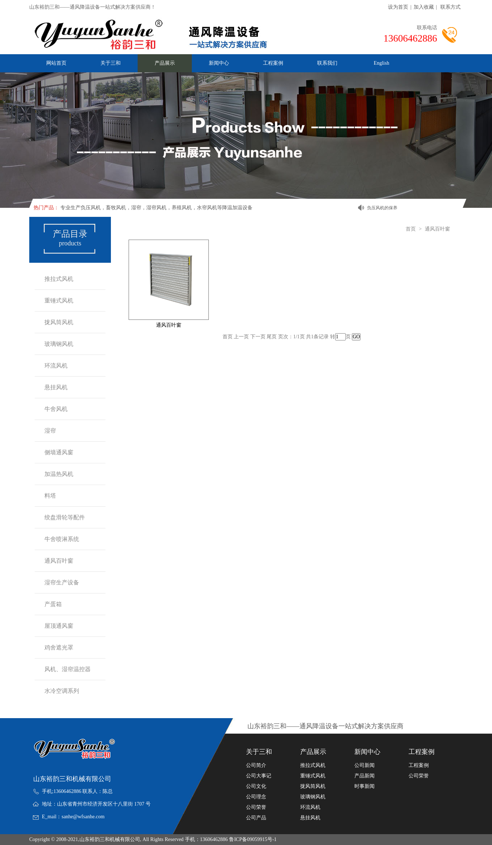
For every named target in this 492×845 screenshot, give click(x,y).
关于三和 (110, 63)
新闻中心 (219, 63)
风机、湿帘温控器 (67, 669)
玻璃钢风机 (58, 344)
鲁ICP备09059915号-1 (252, 839)
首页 (411, 229)
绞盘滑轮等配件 (64, 517)
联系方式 (450, 7)
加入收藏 (424, 7)
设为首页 (398, 7)
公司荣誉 (256, 807)
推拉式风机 (58, 279)
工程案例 (273, 63)
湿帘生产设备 (61, 582)
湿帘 (50, 431)
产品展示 (165, 63)
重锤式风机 (58, 300)
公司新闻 (364, 765)
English (381, 63)
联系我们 (327, 63)
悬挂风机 (56, 387)
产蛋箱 (53, 604)
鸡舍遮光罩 (58, 647)
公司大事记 (258, 775)
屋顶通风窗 (58, 626)
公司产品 (256, 817)
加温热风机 (58, 474)
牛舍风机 (56, 409)
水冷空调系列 (61, 691)
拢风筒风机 (58, 322)
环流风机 (56, 366)
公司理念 (256, 796)
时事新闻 (364, 786)
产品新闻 (364, 775)
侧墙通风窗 (58, 452)
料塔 (50, 496)
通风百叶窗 (58, 561)
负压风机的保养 (382, 207)
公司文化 (256, 786)
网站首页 (56, 63)
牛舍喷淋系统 (61, 539)
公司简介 (256, 765)
